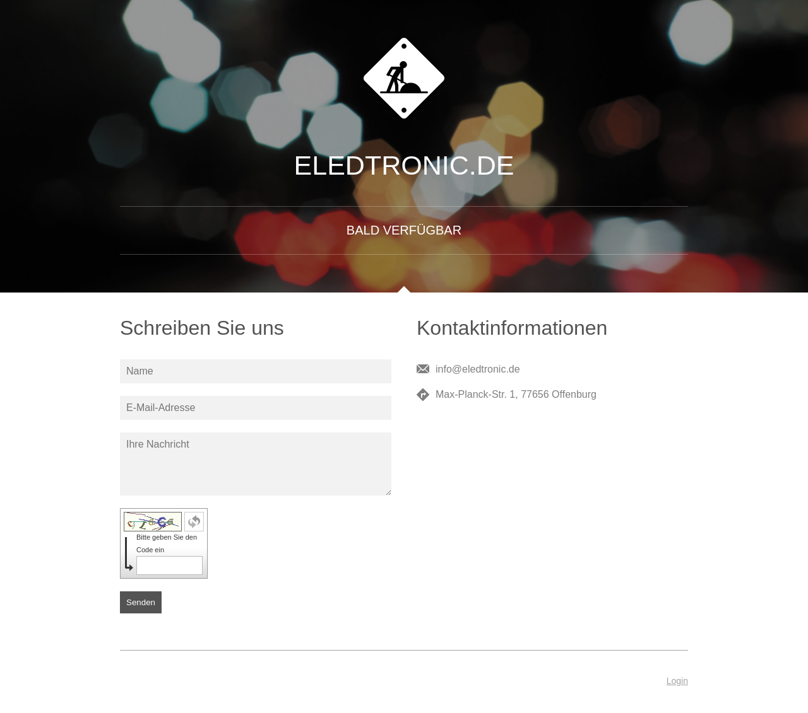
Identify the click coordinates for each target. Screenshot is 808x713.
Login (677, 681)
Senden (140, 602)
